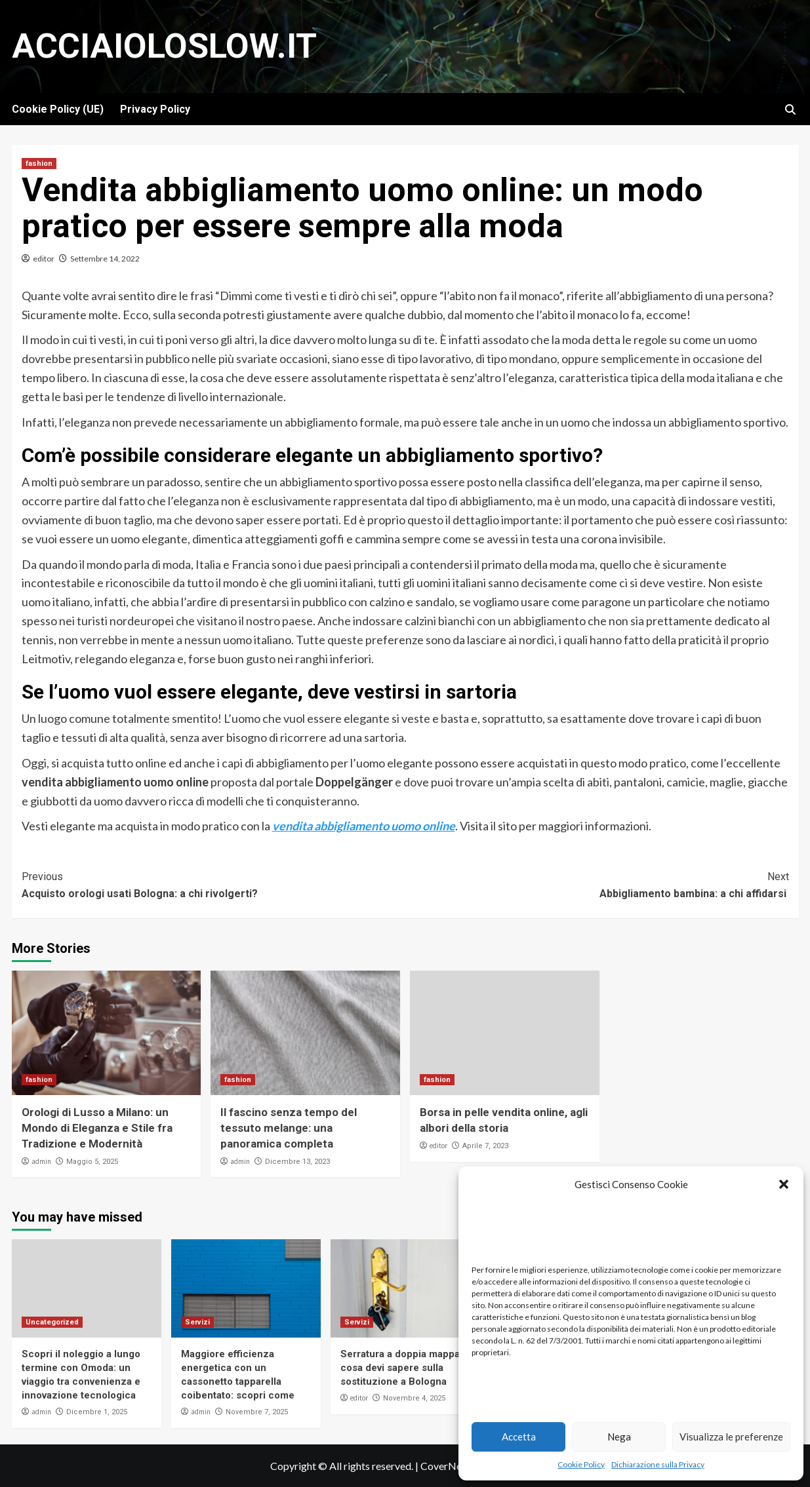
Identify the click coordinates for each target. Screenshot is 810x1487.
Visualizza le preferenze (731, 1436)
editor (43, 258)
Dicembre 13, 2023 (297, 1161)
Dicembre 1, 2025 (96, 1412)
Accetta (519, 1436)
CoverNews (447, 1465)
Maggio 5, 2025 (92, 1161)
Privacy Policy (155, 109)
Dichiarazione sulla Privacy (657, 1464)
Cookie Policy (581, 1464)
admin (41, 1161)
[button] (783, 1184)
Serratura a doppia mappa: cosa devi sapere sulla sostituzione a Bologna (401, 1367)
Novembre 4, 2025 (414, 1398)
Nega (619, 1436)
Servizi (197, 1322)
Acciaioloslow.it (164, 46)
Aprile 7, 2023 (485, 1146)
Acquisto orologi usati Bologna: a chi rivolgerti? (213, 884)
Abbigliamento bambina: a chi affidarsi (597, 884)
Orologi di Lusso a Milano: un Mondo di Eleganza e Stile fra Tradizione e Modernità (97, 1128)
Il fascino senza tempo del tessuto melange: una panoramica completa (288, 1128)
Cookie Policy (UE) (58, 109)
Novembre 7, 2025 (257, 1412)
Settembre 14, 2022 (105, 258)
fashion (39, 163)
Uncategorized (52, 1322)
